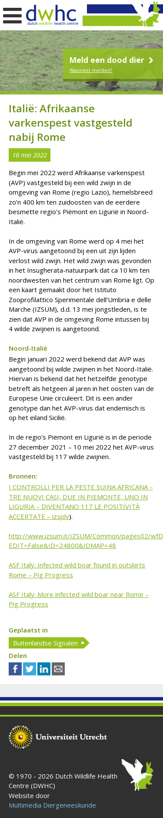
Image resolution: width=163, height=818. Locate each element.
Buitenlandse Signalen (45, 643)
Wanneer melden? (91, 70)
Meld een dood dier (112, 60)
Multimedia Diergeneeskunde (52, 805)
